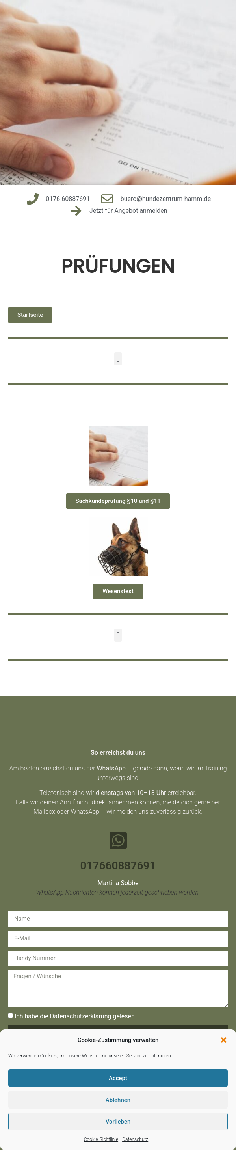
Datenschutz (135, 1139)
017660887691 (118, 865)
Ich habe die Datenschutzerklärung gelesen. (75, 1016)
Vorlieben (118, 1121)
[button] (224, 1040)
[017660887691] (118, 840)
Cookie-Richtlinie (101, 1139)
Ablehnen (118, 1099)
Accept (118, 1078)
